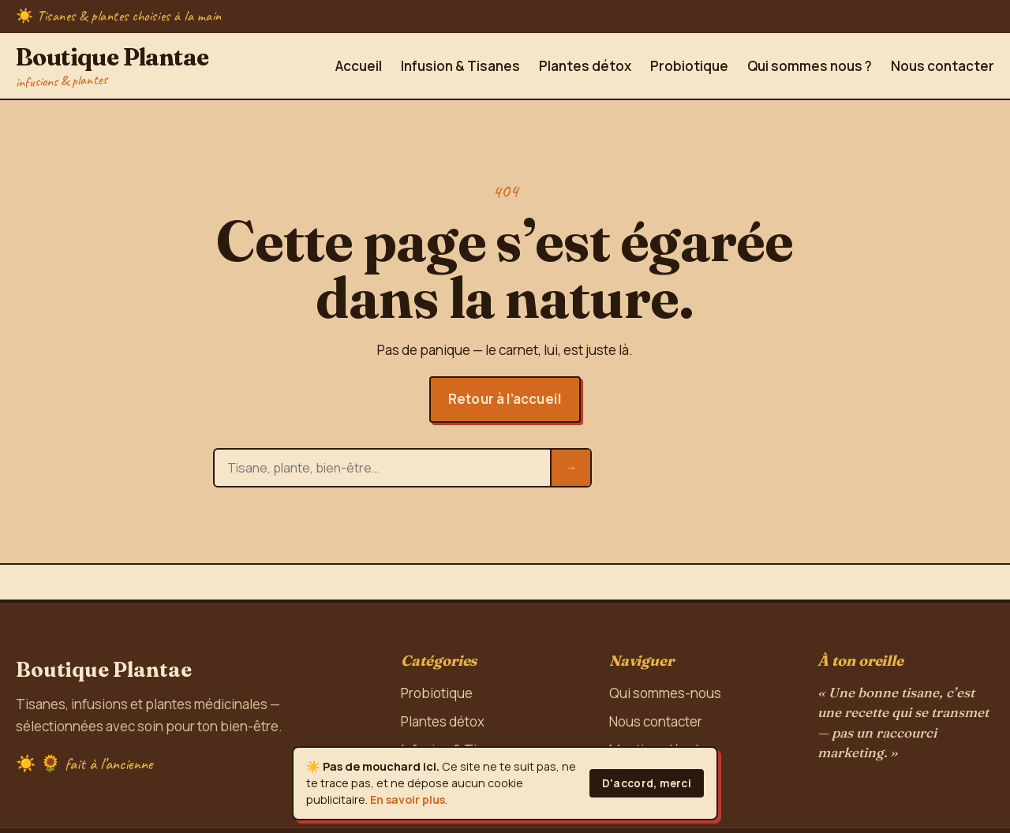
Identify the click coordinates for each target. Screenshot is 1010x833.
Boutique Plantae (112, 65)
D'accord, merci (646, 783)
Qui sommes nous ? (809, 66)
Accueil (358, 66)
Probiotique (689, 66)
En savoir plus (407, 799)
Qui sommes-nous (665, 693)
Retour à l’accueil (505, 399)
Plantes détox (585, 66)
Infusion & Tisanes (460, 66)
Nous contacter (942, 66)
